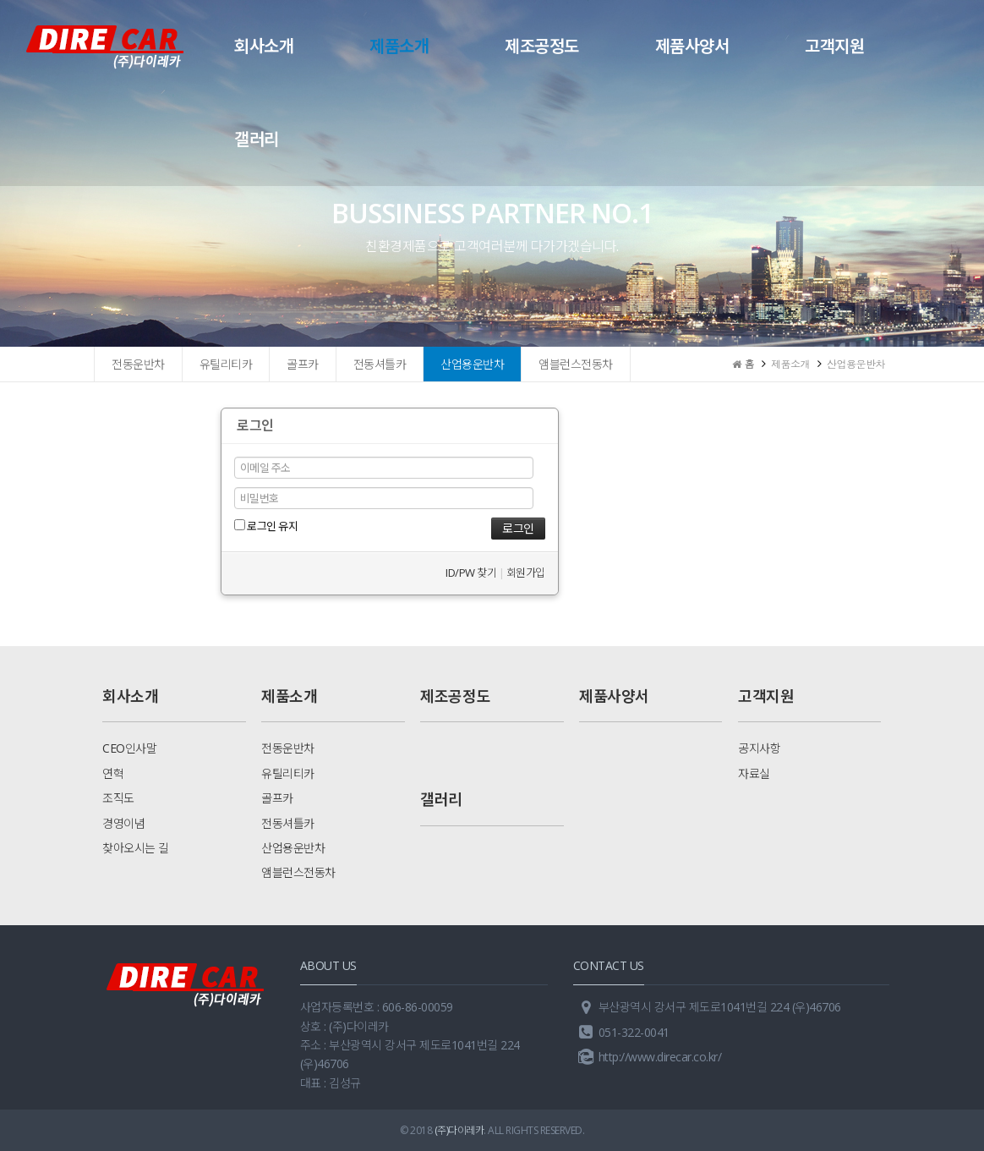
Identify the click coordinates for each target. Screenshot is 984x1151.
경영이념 (123, 823)
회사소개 (263, 46)
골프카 (303, 364)
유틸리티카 (226, 364)
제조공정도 (542, 46)
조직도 (118, 798)
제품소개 (399, 46)
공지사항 (759, 748)
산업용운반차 (472, 364)
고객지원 (834, 46)
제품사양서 (692, 46)
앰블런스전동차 (575, 364)
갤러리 (256, 139)
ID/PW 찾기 (471, 572)
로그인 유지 (266, 526)
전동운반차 (138, 364)
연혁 (112, 773)
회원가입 (525, 572)
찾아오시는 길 (135, 848)
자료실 (754, 773)
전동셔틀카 (380, 364)
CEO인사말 (129, 748)
